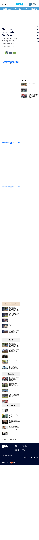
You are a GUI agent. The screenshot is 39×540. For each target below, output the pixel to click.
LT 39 (35, 9)
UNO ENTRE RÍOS (14, 62)
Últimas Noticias (4, 9)
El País (20, 9)
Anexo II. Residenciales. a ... (7, 142)
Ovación (17, 8)
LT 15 (36, 9)
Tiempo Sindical (33, 9)
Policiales (13, 8)
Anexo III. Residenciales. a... (7, 186)
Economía (23, 8)
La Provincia (8, 9)
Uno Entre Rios (5, 25)
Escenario (28, 8)
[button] (2, 4)
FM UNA (23, 450)
